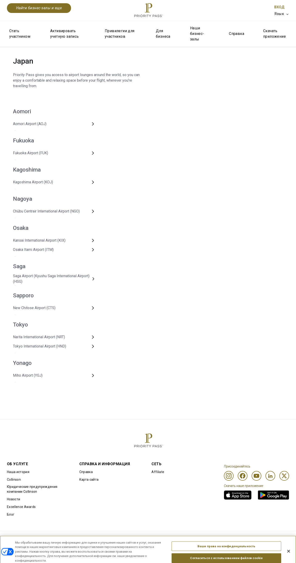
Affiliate (157, 472)
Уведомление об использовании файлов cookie (135, 538)
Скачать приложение (274, 34)
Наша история (18, 472)
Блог (10, 514)
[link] (238, 495)
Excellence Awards (21, 507)
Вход (279, 7)
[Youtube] (256, 476)
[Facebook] (242, 476)
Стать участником (19, 34)
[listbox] (281, 13)
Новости (13, 499)
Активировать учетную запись (64, 34)
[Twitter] (284, 476)
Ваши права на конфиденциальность (226, 557)
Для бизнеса (163, 34)
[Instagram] (229, 476)
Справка (236, 33)
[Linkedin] (270, 476)
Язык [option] (279, 14)
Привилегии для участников (120, 34)
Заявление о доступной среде (265, 538)
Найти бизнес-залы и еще (39, 8)
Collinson (14, 479)
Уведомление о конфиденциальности (207, 538)
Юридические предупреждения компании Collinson (32, 489)
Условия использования (71, 538)
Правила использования (26, 538)
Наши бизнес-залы (197, 33)
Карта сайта (89, 479)
